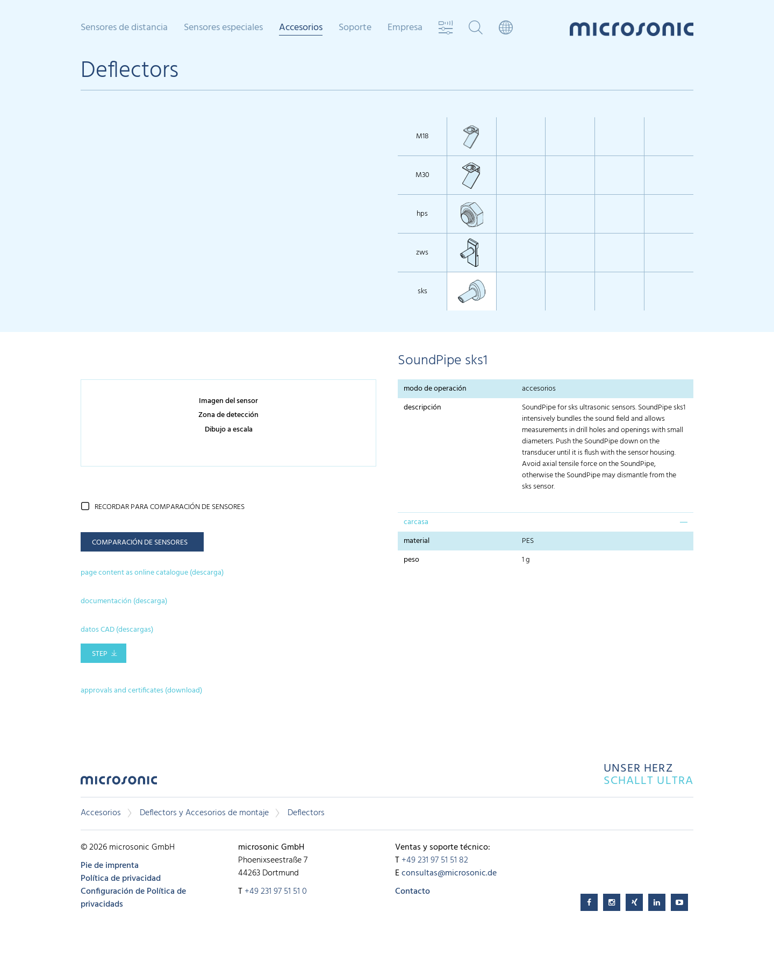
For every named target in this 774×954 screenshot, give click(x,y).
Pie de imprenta (110, 866)
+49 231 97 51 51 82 (435, 860)
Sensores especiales (223, 28)
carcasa (416, 522)
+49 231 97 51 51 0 (276, 892)
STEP (100, 654)
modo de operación (435, 389)
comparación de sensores (140, 542)
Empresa (405, 28)
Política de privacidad (121, 879)
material (416, 541)
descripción (422, 407)
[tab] (545, 522)
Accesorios (300, 29)
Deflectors (306, 813)
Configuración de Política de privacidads (133, 898)
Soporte (355, 28)
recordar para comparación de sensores (170, 507)
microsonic (119, 783)
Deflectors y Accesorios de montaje (204, 813)
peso (413, 560)
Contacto (412, 892)
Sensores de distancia (124, 28)
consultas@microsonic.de (449, 873)
